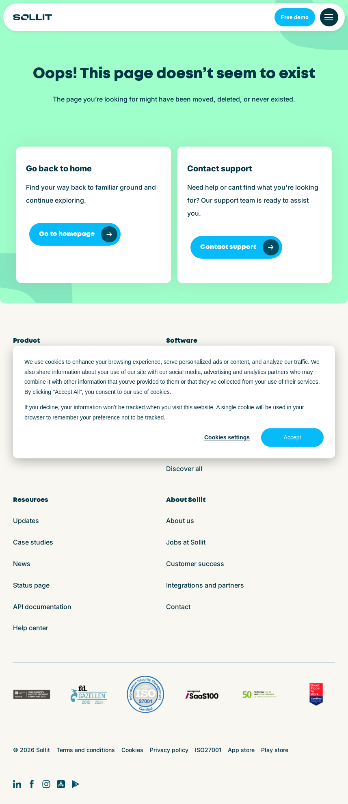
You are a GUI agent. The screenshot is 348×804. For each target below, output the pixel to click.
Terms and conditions (85, 749)
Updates (26, 521)
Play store (274, 749)
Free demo (295, 17)
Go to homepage (78, 234)
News (21, 564)
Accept (292, 437)
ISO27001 (208, 749)
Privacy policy (169, 749)
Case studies (33, 542)
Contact (178, 607)
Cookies (132, 749)
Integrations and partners (205, 585)
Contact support (239, 247)
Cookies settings (227, 437)
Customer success (195, 564)
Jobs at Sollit (185, 542)
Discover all (184, 469)
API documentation (42, 607)
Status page (31, 585)
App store (241, 749)
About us (180, 521)
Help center (30, 628)
